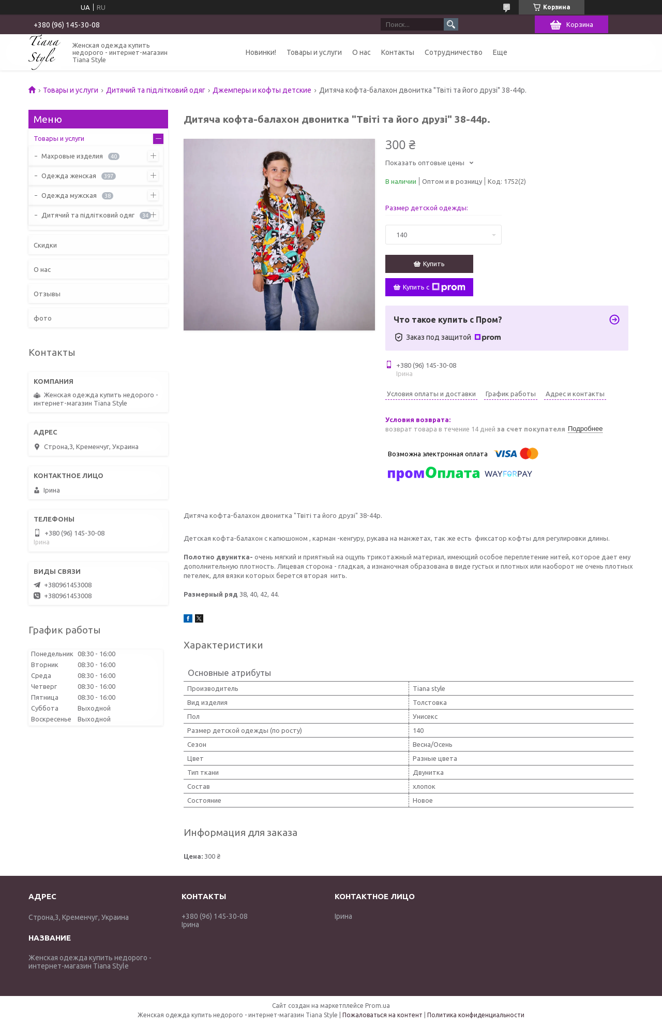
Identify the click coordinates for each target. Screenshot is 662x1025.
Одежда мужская (69, 195)
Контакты (397, 52)
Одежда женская (68, 175)
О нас (361, 52)
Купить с (434, 287)
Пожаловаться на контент (382, 1015)
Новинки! (261, 52)
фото (43, 318)
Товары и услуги (314, 52)
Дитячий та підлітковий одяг (155, 90)
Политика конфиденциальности (475, 1015)
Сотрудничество (454, 52)
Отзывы (47, 293)
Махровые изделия (72, 156)
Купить (434, 263)
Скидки (45, 245)
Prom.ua (377, 1005)
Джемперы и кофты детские (262, 90)
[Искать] (451, 24)
